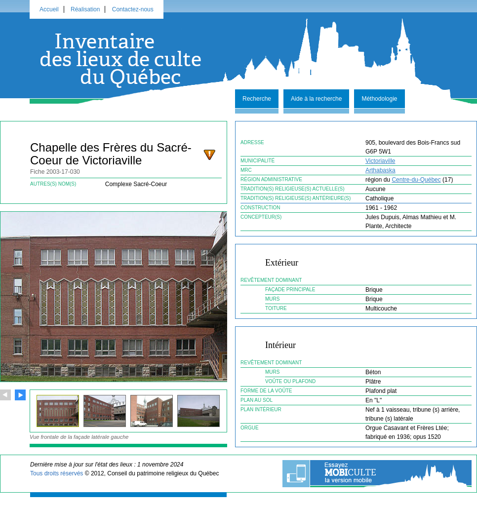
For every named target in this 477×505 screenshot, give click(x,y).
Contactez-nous (133, 9)
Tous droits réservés (56, 473)
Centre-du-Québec (416, 179)
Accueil (49, 9)
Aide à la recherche (316, 98)
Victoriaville (380, 160)
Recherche (256, 98)
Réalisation (85, 9)
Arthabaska (380, 170)
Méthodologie (379, 98)
